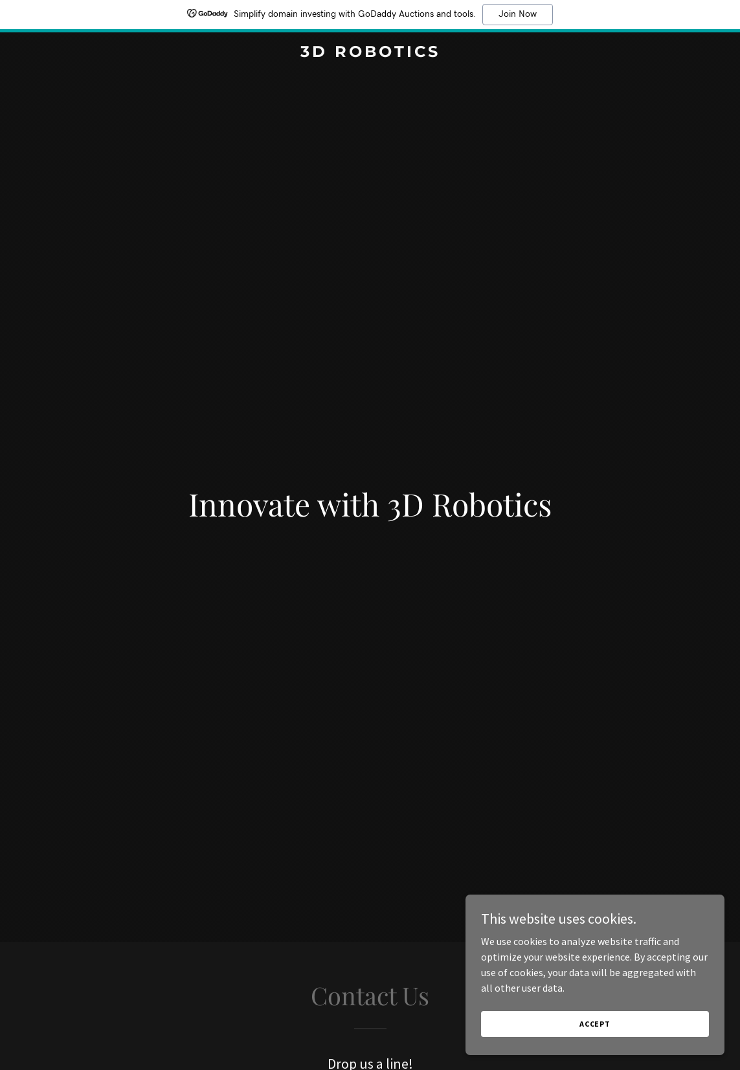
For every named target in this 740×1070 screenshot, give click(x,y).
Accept (595, 1024)
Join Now (518, 14)
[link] (370, 53)
